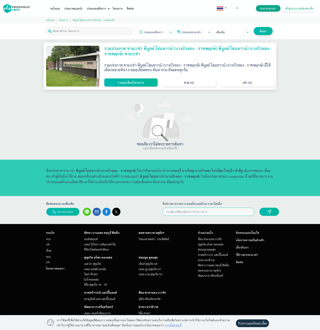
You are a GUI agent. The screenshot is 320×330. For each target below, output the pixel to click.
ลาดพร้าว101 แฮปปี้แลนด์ (100, 292)
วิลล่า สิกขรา (91, 274)
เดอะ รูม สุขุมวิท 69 (150, 269)
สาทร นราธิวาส (148, 307)
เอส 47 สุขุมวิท (92, 263)
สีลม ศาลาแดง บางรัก (152, 292)
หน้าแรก (55, 8)
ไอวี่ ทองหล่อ (91, 279)
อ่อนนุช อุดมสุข (148, 257)
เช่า (48, 244)
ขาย (48, 239)
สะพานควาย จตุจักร (151, 232)
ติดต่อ (130, 8)
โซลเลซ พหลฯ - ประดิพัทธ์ (154, 239)
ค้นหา (263, 31)
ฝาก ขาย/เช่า (268, 8)
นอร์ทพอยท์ (91, 239)
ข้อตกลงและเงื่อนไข (247, 232)
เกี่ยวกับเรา (242, 247)
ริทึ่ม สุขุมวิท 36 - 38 (95, 284)
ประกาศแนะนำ (73, 8)
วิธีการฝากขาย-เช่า (247, 254)
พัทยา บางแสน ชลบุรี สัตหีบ (102, 232)
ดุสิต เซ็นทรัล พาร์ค (150, 299)
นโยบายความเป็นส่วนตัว (250, 240)
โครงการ (118, 8)
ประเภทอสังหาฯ (98, 8)
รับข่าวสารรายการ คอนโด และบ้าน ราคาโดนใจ (192, 203)
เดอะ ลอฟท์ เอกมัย (95, 269)
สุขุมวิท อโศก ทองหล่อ (98, 257)
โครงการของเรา (55, 268)
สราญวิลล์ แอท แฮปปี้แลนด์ (99, 299)
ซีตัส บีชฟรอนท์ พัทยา (96, 249)
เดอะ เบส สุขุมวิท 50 (150, 274)
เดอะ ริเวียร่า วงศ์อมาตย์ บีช (100, 244)
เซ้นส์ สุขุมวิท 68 (148, 263)
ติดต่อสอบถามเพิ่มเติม (60, 203)
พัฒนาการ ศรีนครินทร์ (98, 307)
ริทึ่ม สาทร (144, 313)
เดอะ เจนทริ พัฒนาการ (97, 313)
